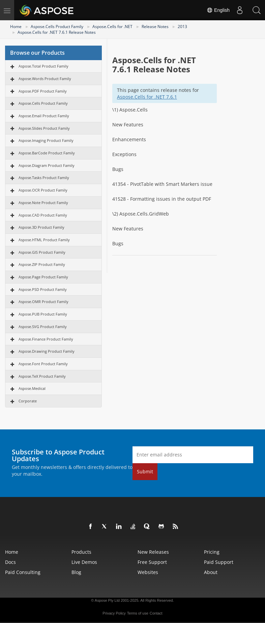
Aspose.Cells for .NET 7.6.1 (147, 97)
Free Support (152, 562)
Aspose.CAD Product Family (43, 215)
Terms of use (137, 613)
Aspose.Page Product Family (43, 276)
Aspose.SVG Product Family (43, 326)
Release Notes (155, 26)
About (210, 572)
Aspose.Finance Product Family (46, 339)
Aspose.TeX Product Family (42, 376)
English (218, 10)
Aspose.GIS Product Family (42, 252)
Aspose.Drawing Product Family (47, 351)
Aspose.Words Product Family (45, 78)
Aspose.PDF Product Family (43, 91)
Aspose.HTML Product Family (44, 239)
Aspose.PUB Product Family (43, 314)
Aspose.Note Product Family (43, 202)
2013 (182, 26)
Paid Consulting (22, 572)
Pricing (211, 552)
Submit (145, 471)
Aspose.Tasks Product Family (44, 177)
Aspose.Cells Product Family (57, 26)
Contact (156, 613)
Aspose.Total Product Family (43, 66)
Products (81, 552)
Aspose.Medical (32, 388)
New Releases (153, 552)
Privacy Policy (113, 613)
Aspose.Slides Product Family (44, 128)
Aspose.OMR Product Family (43, 301)
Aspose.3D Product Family (41, 227)
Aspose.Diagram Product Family (47, 165)
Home (16, 26)
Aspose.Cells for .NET (112, 26)
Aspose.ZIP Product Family (42, 264)
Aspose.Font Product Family (43, 363)
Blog (76, 572)
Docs (10, 562)
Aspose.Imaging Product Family (46, 140)
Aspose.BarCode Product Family (47, 152)
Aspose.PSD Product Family (43, 289)
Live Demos (84, 562)
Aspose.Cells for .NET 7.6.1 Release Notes (57, 32)
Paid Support (218, 562)
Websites (148, 572)
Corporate (28, 400)
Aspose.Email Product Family (44, 115)
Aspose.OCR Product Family (43, 190)
